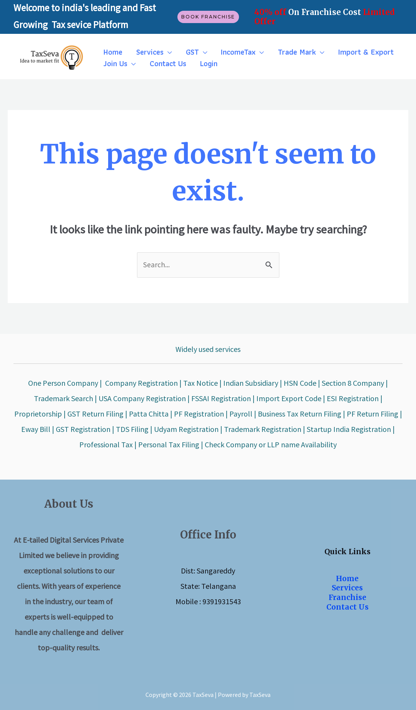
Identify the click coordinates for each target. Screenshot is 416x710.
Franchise (347, 597)
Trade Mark (287, 52)
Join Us (114, 63)
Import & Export (353, 52)
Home (111, 52)
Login (203, 63)
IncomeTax (230, 52)
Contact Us (164, 63)
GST (186, 52)
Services (146, 52)
